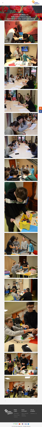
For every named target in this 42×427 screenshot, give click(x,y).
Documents (16, 413)
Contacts (16, 416)
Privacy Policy (17, 415)
